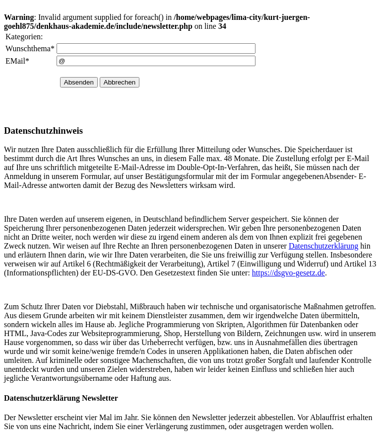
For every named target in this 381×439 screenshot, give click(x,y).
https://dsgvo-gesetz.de (288, 272)
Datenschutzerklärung (323, 246)
